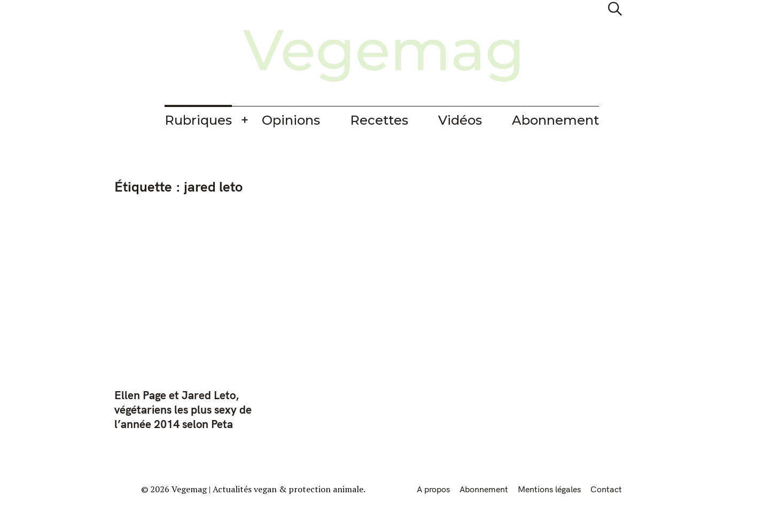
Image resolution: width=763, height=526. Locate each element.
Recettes (379, 120)
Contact (606, 489)
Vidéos (460, 120)
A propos (433, 489)
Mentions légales (549, 489)
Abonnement (555, 120)
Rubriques (198, 120)
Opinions (291, 120)
